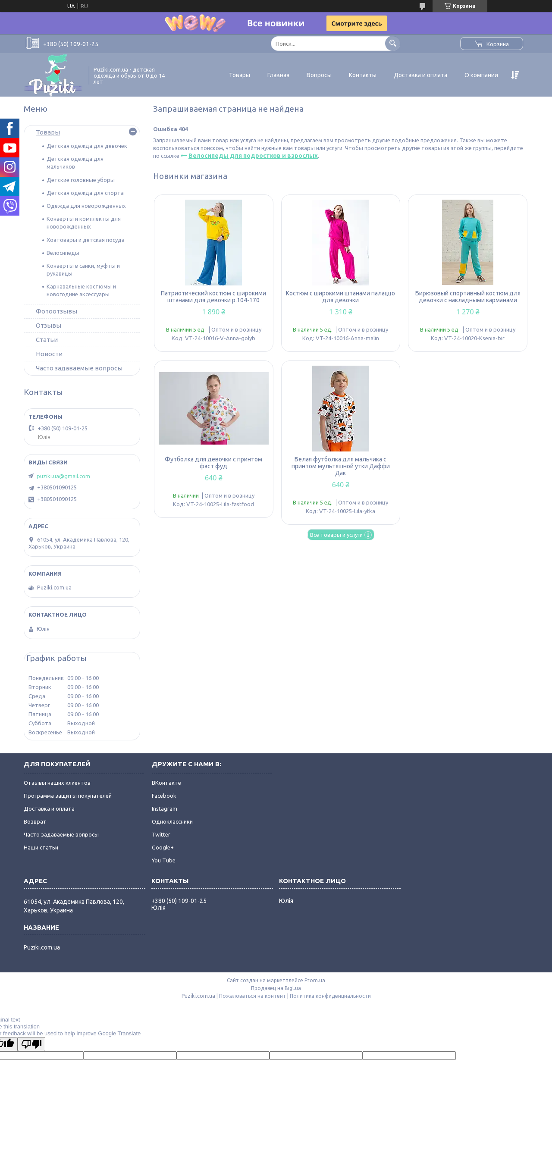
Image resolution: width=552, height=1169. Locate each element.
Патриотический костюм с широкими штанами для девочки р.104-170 (213, 297)
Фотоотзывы (56, 311)
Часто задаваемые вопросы (79, 368)
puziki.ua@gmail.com (63, 476)
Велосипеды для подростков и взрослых (253, 155)
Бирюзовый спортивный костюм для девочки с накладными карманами (468, 297)
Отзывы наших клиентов (57, 783)
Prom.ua (314, 980)
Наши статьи (41, 847)
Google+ (163, 847)
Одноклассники (172, 821)
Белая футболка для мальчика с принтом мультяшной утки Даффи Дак (341, 466)
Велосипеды (63, 253)
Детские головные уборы (81, 180)
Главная (278, 75)
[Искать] (392, 43)
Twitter (161, 834)
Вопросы (319, 75)
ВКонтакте (166, 783)
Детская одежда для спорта (85, 193)
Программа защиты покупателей (68, 796)
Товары (239, 75)
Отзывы (48, 325)
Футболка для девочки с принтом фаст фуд (213, 463)
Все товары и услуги (336, 535)
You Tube (164, 860)
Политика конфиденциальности (330, 996)
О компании (481, 75)
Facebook (164, 796)
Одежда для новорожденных (86, 206)
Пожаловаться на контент (252, 996)
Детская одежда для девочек (87, 146)
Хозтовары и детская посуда (86, 240)
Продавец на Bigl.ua (276, 988)
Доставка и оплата (420, 75)
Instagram (164, 808)
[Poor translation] (31, 1044)
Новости (49, 353)
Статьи (47, 339)
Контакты (362, 75)
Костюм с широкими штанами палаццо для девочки (340, 297)
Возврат (35, 821)
